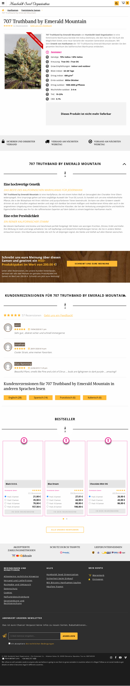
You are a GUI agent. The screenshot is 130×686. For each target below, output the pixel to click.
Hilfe (50, 568)
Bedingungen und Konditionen (15, 569)
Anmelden (69, 636)
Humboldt (29, 3)
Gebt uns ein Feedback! (41, 25)
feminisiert (56, 52)
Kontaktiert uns (12, 659)
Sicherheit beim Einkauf (60, 578)
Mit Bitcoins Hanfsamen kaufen (64, 583)
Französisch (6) (67, 397)
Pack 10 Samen (13, 503)
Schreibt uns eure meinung (92, 263)
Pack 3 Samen (13, 497)
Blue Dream (55, 484)
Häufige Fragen (55, 587)
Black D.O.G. (14, 484)
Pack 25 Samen (13, 507)
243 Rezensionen (118, 493)
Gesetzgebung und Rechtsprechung (14, 602)
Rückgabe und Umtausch (17, 584)
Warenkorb (125, 3)
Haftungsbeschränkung (16, 597)
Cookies (8, 593)
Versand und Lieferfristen (18, 580)
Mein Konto (96, 568)
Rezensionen (20, 25)
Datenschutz (11, 589)
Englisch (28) (15, 397)
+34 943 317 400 (30, 659)
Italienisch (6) (94, 397)
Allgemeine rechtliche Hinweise (21, 576)
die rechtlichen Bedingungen (40, 644)
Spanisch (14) (41, 397)
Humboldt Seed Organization (62, 574)
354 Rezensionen (76, 493)
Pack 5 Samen (13, 500)
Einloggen (98, 579)
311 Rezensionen (34, 493)
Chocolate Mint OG (102, 484)
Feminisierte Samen (12, 490)
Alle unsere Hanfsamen (65, 530)
